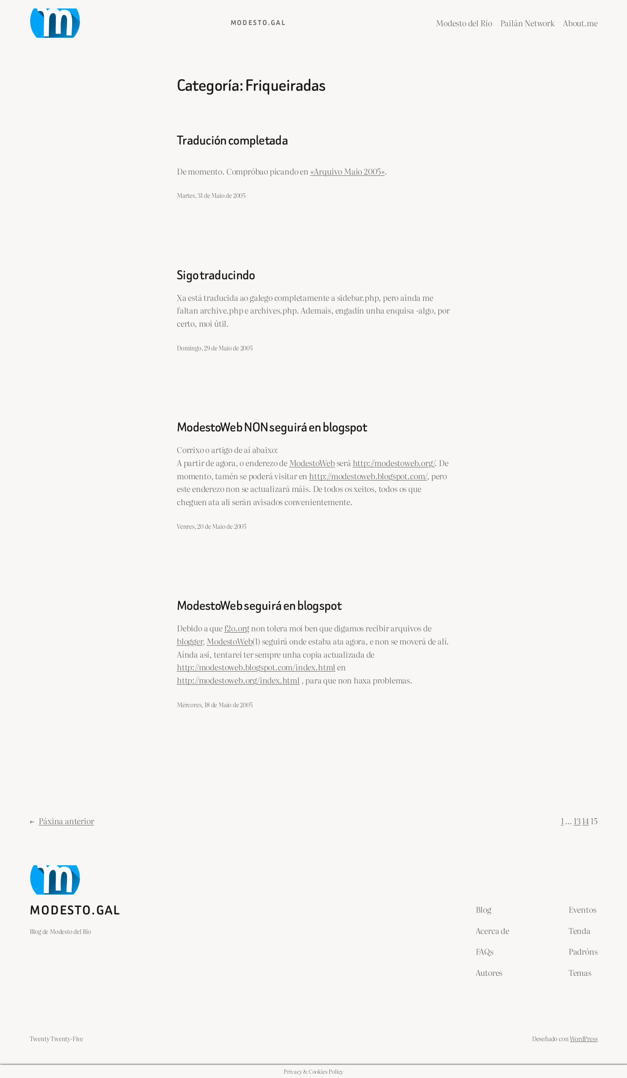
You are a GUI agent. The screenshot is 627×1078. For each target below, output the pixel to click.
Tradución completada (232, 140)
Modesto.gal (258, 23)
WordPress (583, 1038)
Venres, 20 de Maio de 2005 (211, 526)
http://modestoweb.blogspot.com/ (368, 476)
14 (585, 820)
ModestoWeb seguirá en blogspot (259, 606)
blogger (190, 641)
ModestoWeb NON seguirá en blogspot (272, 427)
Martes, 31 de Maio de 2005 (211, 195)
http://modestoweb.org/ (394, 462)
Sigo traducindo (216, 275)
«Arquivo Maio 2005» (347, 171)
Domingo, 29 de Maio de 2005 (215, 347)
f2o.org (237, 628)
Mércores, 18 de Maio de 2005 (215, 704)
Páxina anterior (62, 821)
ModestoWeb (312, 462)
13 (577, 820)
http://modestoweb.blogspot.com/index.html (256, 667)
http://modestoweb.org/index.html (238, 680)
